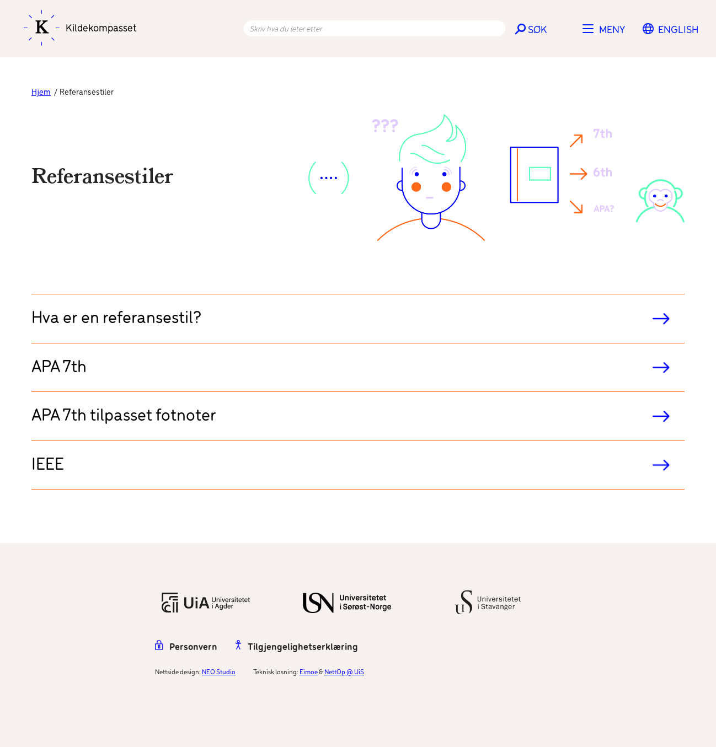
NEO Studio (219, 672)
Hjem (41, 92)
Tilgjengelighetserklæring (296, 647)
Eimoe (309, 672)
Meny (612, 30)
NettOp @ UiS (344, 672)
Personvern (186, 647)
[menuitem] (678, 30)
